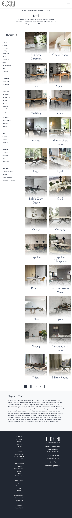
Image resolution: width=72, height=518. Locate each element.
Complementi (19, 498)
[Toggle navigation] (68, 4)
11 (46, 386)
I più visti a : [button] (6, 168)
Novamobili (6, 59)
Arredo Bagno (19, 475)
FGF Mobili (6, 54)
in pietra (5, 123)
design (5, 139)
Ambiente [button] (6, 78)
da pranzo (6, 84)
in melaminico (7, 120)
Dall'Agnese (6, 51)
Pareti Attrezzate (19, 468)
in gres (5, 100)
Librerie (19, 466)
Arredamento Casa (35, 10)
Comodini (19, 485)
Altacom (5, 45)
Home (24, 10)
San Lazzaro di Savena (9, 180)
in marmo (5, 114)
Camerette (19, 490)
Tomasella (5, 71)
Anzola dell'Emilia (8, 171)
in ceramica (6, 97)
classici (5, 136)
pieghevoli (6, 161)
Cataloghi (19, 444)
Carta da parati (19, 500)
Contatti (19, 446)
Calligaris (5, 48)
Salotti (19, 471)
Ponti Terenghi (7, 65)
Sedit (4, 68)
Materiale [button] (6, 91)
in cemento (6, 94)
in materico (6, 117)
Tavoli (47, 10)
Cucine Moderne (19, 456)
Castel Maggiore (7, 177)
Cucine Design (19, 454)
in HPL (4, 103)
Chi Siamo (19, 439)
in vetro (5, 126)
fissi (4, 158)
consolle (5, 155)
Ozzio (4, 62)
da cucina (6, 81)
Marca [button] (5, 42)
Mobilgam (5, 57)
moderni (5, 142)
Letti (19, 483)
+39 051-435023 (54, 455)
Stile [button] (4, 133)
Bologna (5, 174)
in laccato (5, 106)
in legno (5, 112)
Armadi (19, 488)
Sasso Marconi (7, 183)
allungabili (6, 152)
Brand (19, 441)
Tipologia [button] (5, 149)
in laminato (6, 109)
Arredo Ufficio (19, 508)
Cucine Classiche (19, 458)
